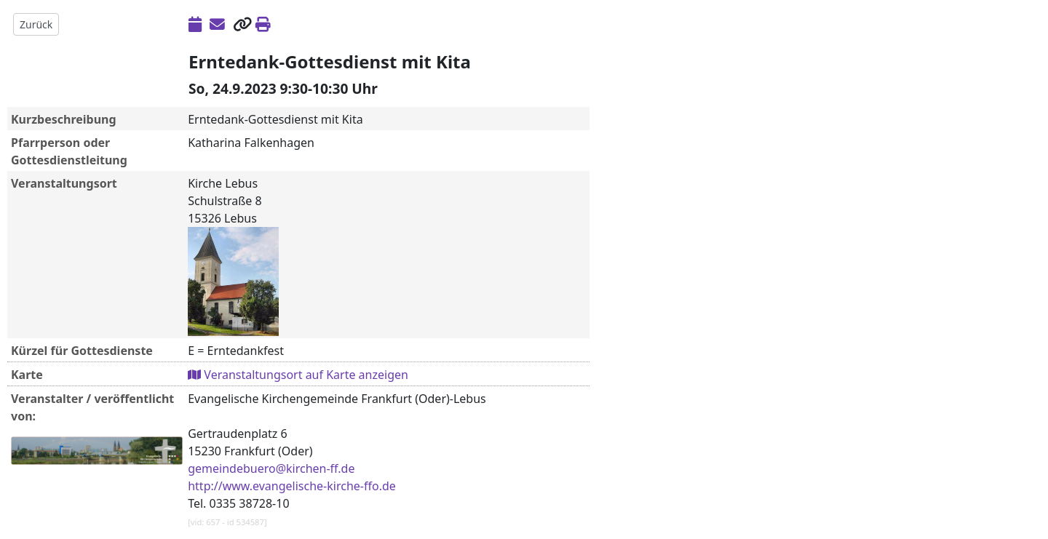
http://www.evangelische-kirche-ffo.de (292, 486)
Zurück (36, 24)
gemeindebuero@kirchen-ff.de (271, 468)
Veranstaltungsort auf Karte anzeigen (298, 375)
